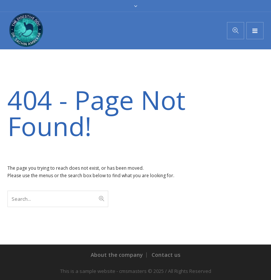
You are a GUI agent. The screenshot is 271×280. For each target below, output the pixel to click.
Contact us (166, 254)
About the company (117, 254)
